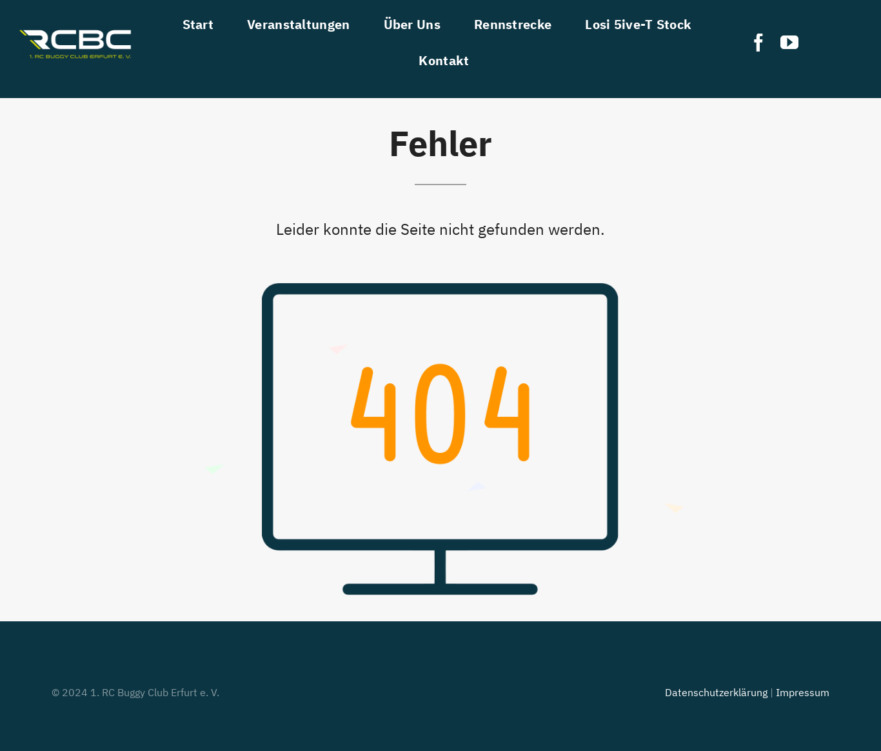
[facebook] (758, 43)
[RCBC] (75, 31)
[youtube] (789, 43)
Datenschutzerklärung (716, 692)
